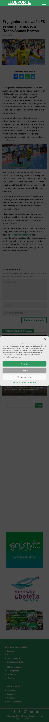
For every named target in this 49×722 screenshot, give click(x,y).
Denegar (24, 370)
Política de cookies (19, 383)
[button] (45, 339)
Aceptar (24, 363)
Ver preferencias (25, 377)
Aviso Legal (32, 383)
